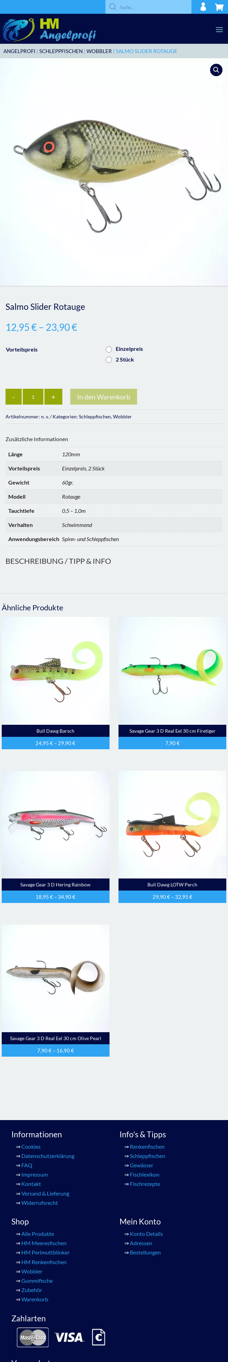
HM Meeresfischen (43, 1243)
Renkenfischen (147, 1146)
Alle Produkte (37, 1233)
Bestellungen (145, 1252)
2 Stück (125, 359)
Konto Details (146, 1233)
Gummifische (37, 1280)
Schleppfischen (61, 51)
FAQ (26, 1165)
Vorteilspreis (22, 349)
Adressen (141, 1243)
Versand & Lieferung (45, 1193)
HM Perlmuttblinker (45, 1252)
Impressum (34, 1174)
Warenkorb (34, 1299)
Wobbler (99, 51)
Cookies (31, 1146)
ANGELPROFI (19, 51)
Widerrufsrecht (39, 1202)
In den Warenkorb (103, 397)
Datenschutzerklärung (47, 1155)
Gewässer (141, 1165)
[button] (216, 70)
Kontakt (31, 1183)
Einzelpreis (129, 348)
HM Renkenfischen (43, 1262)
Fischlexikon (144, 1174)
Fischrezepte (145, 1183)
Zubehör (31, 1290)
